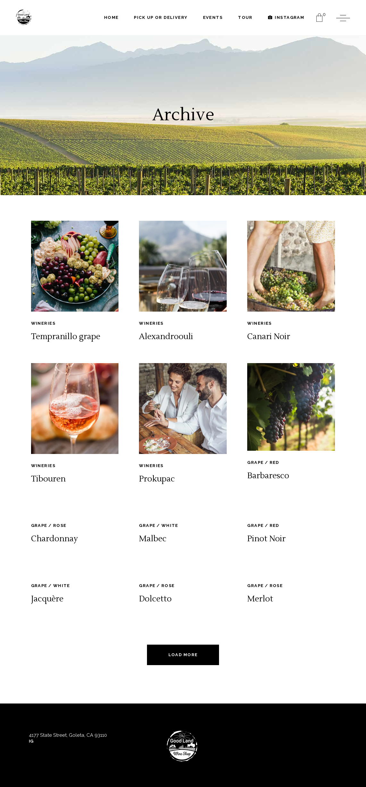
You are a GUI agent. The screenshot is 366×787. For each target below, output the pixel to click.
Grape (255, 462)
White (169, 525)
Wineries (43, 323)
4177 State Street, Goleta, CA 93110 (68, 735)
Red (274, 462)
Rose (60, 525)
